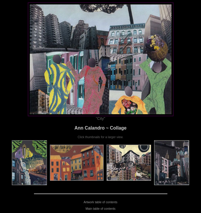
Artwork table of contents (100, 202)
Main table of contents (101, 208)
